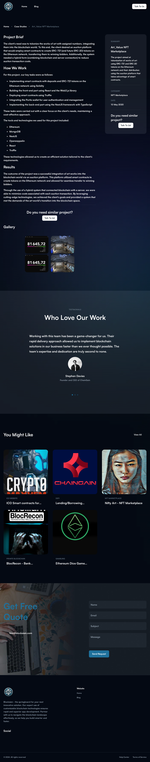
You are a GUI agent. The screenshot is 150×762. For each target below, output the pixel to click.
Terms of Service (139, 757)
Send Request (99, 653)
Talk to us (139, 6)
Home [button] (24, 6)
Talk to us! (125, 125)
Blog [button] (36, 6)
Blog (78, 697)
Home (6, 26)
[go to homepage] (9, 10)
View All (139, 434)
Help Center (124, 757)
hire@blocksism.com (20, 633)
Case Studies (20, 26)
